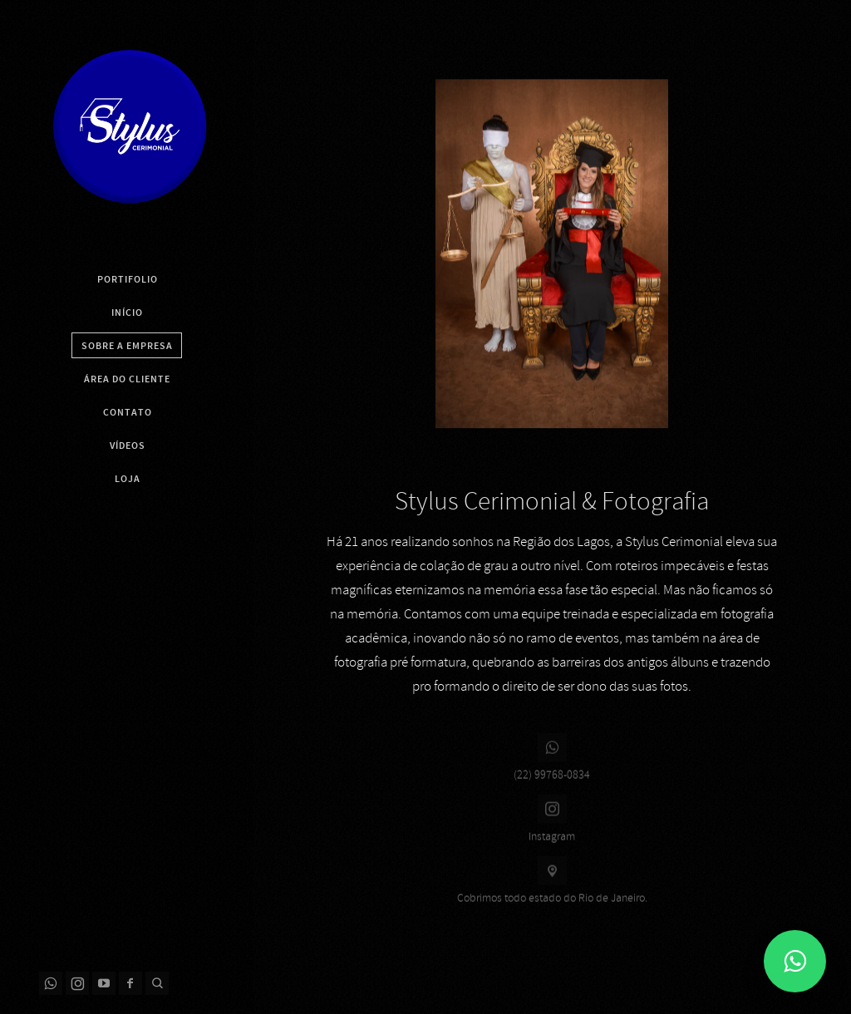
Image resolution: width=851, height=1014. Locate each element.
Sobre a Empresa (127, 345)
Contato (127, 412)
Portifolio (127, 279)
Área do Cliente (127, 379)
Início (127, 312)
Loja (127, 478)
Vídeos (127, 445)
